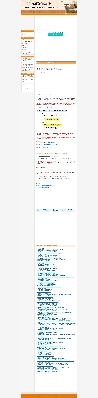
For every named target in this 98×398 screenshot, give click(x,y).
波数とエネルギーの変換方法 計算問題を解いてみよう (48, 371)
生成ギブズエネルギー (48, 99)
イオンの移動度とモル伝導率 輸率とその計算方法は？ (48, 280)
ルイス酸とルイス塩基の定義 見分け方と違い (47, 349)
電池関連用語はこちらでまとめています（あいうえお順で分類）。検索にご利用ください (57, 210)
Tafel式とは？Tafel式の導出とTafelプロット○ (46, 285)
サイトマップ (49, 392)
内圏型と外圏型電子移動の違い (44, 317)
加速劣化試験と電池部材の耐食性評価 (45, 289)
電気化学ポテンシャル (47, 104)
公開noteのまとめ (55, 34)
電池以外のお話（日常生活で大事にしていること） (28, 70)
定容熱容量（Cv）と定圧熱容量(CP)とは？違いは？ (48, 332)
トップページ (38, 29)
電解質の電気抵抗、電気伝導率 (44, 279)
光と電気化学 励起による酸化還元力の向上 (46, 313)
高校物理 (24, 49)
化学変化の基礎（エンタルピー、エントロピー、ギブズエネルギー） (51, 249)
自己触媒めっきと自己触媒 (43, 293)
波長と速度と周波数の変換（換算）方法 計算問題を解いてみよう (51, 369)
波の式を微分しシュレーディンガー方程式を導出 (47, 305)
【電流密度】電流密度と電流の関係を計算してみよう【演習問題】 (51, 328)
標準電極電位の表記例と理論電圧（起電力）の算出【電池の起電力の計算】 (52, 259)
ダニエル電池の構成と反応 (43, 187)
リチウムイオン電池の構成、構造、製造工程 (28, 53)
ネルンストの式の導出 (42, 254)
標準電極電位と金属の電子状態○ (44, 260)
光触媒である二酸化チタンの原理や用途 (45, 366)
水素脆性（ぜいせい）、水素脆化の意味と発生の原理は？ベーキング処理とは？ (53, 367)
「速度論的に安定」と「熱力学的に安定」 (46, 343)
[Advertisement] (49, 23)
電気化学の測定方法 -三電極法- (44, 265)
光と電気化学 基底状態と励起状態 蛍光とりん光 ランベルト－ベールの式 (53, 309)
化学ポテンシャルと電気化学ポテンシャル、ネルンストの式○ (50, 253)
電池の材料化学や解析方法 (27, 41)
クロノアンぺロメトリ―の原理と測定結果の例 (47, 270)
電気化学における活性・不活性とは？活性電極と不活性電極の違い (51, 358)
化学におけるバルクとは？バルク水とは (45, 357)
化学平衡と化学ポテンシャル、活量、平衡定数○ (47, 251)
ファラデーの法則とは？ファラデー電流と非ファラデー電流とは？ (51, 300)
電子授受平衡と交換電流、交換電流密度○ (46, 283)
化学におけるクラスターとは (43, 353)
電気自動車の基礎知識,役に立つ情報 (28, 62)
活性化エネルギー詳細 (42, 288)
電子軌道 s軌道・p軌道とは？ (44, 339)
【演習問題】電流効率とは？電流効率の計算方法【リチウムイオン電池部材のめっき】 (55, 294)
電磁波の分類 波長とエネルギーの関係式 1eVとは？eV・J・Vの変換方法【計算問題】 (55, 312)
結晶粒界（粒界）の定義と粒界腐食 (45, 354)
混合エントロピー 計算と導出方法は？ (45, 341)
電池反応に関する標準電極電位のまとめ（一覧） (47, 256)
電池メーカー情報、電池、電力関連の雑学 (28, 68)
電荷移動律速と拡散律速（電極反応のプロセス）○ (47, 273)
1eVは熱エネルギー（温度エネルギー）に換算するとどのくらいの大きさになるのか (54, 359)
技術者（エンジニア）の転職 (28, 81)
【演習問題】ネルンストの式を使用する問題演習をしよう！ (49, 255)
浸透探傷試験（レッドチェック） (44, 299)
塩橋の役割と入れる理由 (42, 347)
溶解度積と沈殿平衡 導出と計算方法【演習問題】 (48, 314)
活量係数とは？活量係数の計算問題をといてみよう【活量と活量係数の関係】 (53, 364)
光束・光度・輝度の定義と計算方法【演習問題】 (47, 310)
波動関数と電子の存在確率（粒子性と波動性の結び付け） (49, 303)
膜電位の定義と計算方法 (42, 351)
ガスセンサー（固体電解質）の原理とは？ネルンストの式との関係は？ (52, 319)
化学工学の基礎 (25, 47)
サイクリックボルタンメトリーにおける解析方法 (47, 268)
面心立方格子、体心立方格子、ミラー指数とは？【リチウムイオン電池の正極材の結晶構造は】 (56, 323)
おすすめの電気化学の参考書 (43, 327)
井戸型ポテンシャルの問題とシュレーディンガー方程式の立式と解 (51, 307)
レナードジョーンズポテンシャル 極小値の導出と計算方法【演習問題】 (52, 348)
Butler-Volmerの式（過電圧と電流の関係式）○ (47, 284)
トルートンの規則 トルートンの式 (44, 352)
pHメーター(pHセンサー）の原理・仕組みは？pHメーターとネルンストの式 (53, 318)
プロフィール (49, 13)
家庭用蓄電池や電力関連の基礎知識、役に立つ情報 (28, 65)
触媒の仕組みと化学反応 (42, 344)
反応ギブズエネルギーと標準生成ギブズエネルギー (48, 250)
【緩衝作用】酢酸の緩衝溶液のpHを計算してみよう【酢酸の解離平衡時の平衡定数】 (54, 338)
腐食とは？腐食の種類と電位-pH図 (44, 290)
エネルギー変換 (41, 248)
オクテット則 (40, 337)
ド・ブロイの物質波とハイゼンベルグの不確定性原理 (48, 302)
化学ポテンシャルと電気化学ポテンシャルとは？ (48, 144)
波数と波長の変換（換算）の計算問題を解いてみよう (48, 368)
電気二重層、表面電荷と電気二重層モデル (46, 264)
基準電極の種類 (41, 263)
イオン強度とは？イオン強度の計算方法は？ (46, 282)
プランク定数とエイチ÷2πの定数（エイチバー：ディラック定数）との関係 (52, 363)
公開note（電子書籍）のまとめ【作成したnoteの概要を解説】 (28, 76)
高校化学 (24, 50)
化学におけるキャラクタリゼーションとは (46, 356)
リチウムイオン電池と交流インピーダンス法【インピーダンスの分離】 (52, 275)
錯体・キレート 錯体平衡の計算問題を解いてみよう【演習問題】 (51, 342)
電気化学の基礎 (43, 29)
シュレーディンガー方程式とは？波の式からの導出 (48, 304)
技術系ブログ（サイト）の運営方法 (28, 80)
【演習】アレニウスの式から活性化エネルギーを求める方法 (49, 287)
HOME (30, 13)
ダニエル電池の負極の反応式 (44, 156)
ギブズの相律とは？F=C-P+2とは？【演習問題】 (47, 329)
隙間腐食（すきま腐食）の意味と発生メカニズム (47, 295)
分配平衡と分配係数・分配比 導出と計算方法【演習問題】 (49, 346)
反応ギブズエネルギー (42, 100)
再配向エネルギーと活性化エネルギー (45, 315)
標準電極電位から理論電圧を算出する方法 (47, 185)
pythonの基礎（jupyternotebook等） (28, 45)
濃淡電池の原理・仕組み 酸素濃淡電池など (46, 298)
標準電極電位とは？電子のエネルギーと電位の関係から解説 (49, 258)
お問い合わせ (25, 34)
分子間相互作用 (41, 333)
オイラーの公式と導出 (42, 308)
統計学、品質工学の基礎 (27, 43)
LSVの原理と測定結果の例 (43, 269)
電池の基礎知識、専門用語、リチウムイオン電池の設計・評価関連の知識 (28, 59)
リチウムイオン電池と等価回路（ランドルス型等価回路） (49, 274)
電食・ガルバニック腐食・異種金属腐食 (45, 297)
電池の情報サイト (48, 395)
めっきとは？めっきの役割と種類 (44, 292)
